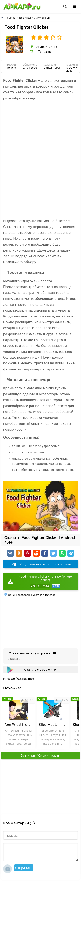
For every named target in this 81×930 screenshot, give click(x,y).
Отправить (23, 868)
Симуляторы (52, 67)
